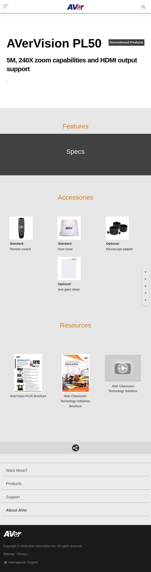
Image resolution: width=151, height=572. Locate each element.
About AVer (16, 510)
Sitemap (9, 554)
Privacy (22, 554)
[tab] (145, 271)
